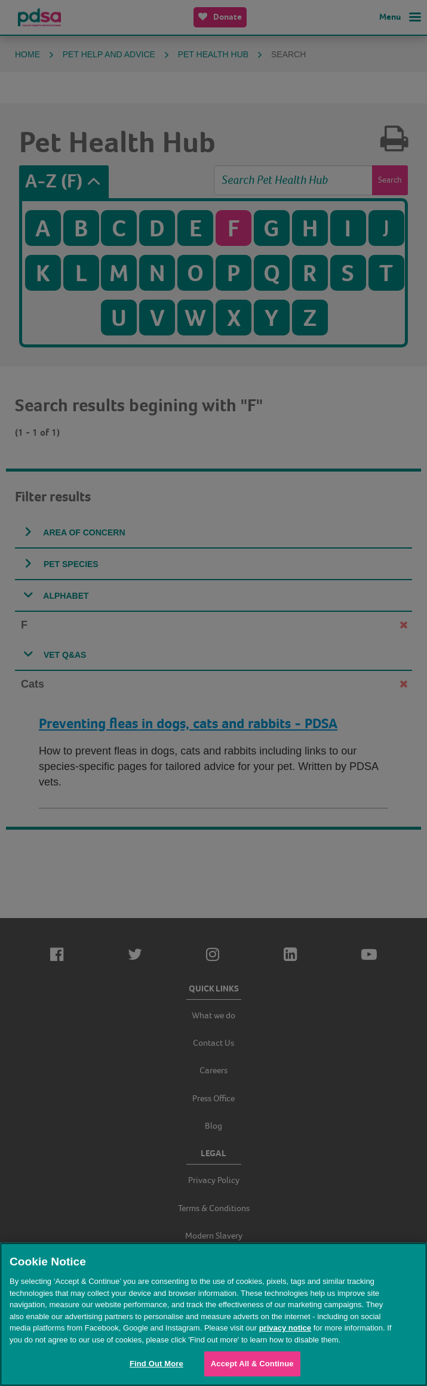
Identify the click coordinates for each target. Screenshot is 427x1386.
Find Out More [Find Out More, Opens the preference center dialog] (156, 1363)
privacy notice (285, 1327)
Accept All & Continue (252, 1363)
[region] (213, 1314)
